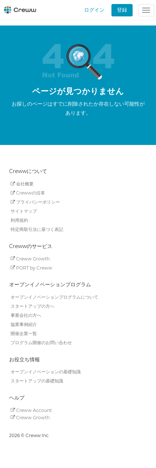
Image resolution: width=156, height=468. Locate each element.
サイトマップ (24, 211)
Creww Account (31, 410)
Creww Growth (30, 258)
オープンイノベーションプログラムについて (54, 297)
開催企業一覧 (24, 333)
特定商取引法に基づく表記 (37, 229)
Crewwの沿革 (28, 193)
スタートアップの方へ (32, 306)
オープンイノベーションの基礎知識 (46, 371)
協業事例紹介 (24, 324)
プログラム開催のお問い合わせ (41, 342)
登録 (122, 10)
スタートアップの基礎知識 (37, 381)
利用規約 (19, 220)
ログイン (94, 10)
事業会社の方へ (26, 315)
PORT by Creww (31, 267)
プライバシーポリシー (35, 202)
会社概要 (22, 183)
